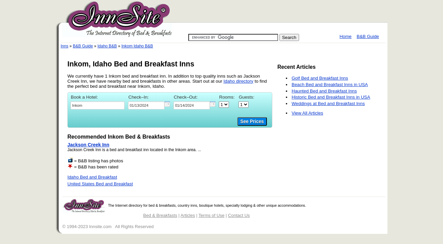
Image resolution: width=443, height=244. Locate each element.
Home (345, 36)
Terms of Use (211, 215)
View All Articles (307, 113)
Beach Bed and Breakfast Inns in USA (330, 84)
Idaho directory (238, 81)
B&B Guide (368, 36)
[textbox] (97, 105)
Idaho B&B (107, 46)
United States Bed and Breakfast (100, 183)
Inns (64, 46)
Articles (188, 215)
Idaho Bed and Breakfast (92, 177)
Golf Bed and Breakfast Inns (320, 78)
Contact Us (239, 215)
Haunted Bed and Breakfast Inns (324, 91)
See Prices (252, 121)
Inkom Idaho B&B (137, 46)
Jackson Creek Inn (88, 144)
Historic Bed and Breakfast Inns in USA (331, 97)
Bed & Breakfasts (160, 215)
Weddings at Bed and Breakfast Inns (328, 103)
